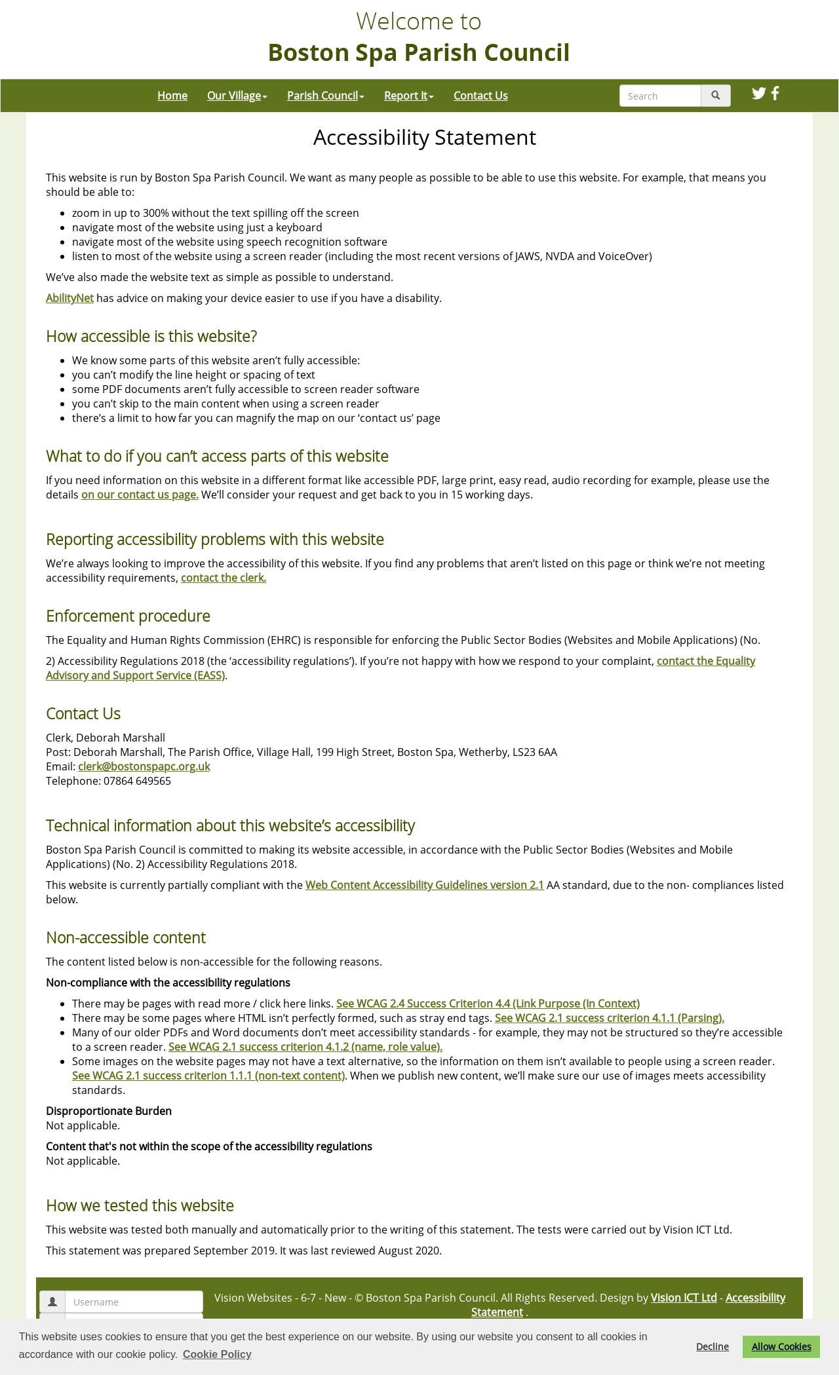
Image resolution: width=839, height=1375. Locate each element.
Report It (409, 95)
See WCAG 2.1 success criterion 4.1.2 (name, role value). (305, 1047)
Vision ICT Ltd (684, 1297)
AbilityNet (70, 298)
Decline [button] (712, 1346)
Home (172, 95)
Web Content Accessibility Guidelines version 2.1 (424, 885)
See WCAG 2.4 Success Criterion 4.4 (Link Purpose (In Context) (488, 1003)
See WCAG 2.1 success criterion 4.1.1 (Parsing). (609, 1018)
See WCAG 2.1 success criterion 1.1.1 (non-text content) (208, 1075)
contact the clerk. (223, 578)
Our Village (237, 95)
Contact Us (481, 95)
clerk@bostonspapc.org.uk (144, 766)
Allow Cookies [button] (781, 1346)
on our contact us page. (140, 494)
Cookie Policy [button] (217, 1354)
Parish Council (325, 95)
